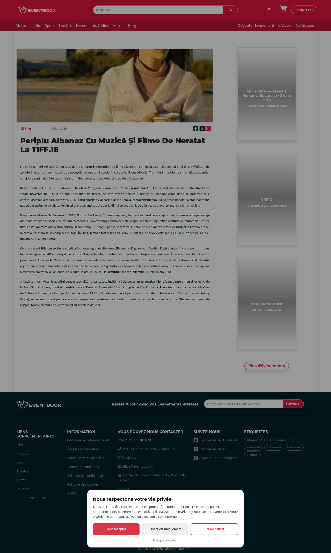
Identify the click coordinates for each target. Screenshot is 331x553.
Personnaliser (214, 529)
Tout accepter (116, 529)
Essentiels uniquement (165, 529)
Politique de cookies (165, 540)
